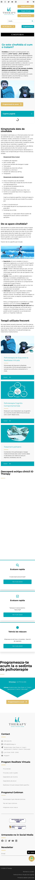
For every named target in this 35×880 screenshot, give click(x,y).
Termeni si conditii (28, 871)
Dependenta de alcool (9, 781)
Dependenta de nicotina (10, 777)
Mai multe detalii (17, 582)
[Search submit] (32, 21)
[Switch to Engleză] (27, 2)
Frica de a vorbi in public (10, 773)
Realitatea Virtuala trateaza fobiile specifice (16, 785)
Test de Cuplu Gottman (10, 803)
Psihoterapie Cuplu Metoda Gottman (14, 799)
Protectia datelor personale (26, 877)
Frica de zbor (7, 769)
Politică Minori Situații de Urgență (23, 874)
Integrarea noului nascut (10, 807)
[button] (31, 113)
